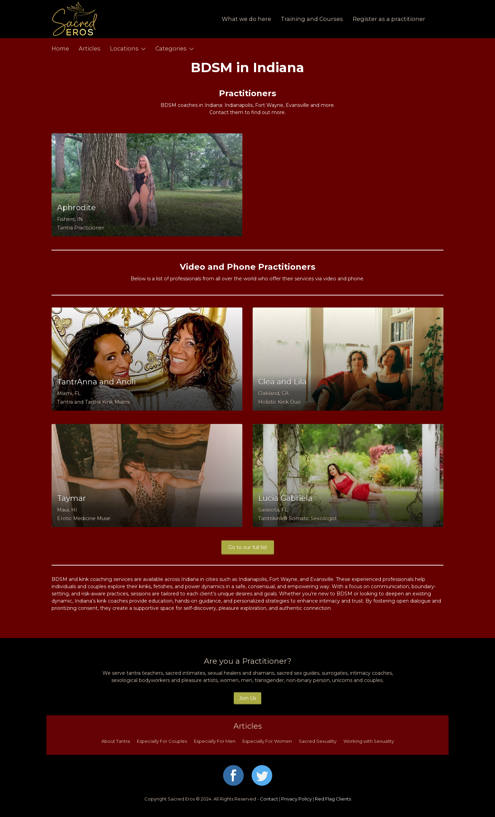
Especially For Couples (162, 741)
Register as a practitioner (389, 18)
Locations (124, 48)
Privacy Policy (296, 799)
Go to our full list (247, 547)
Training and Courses (312, 18)
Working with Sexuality (368, 741)
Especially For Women (267, 741)
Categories (171, 48)
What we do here (246, 18)
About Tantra (115, 741)
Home (60, 48)
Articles (89, 48)
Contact (269, 799)
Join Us (247, 698)
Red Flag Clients (333, 799)
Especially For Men (214, 741)
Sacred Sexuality (318, 741)
